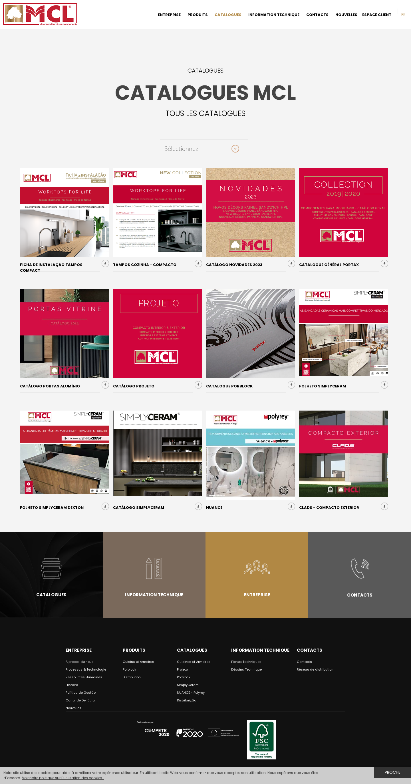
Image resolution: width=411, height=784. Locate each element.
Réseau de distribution (315, 669)
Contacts (359, 595)
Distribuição (186, 700)
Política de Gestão (81, 692)
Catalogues (51, 595)
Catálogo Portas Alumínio (50, 386)
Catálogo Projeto (133, 386)
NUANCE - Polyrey (191, 692)
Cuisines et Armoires (193, 661)
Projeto (182, 669)
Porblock (129, 669)
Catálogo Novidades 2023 (234, 264)
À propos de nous (80, 661)
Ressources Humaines (84, 677)
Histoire (72, 685)
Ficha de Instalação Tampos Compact (51, 267)
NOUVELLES (346, 14)
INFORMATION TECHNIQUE (273, 14)
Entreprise (257, 595)
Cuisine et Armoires (138, 661)
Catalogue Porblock (229, 386)
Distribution (132, 677)
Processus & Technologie (86, 669)
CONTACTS (317, 14)
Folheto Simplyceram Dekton (52, 507)
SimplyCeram (188, 685)
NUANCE (214, 507)
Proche (392, 772)
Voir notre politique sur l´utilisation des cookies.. (63, 777)
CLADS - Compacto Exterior (329, 507)
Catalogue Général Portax (329, 264)
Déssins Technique (246, 669)
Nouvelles (73, 708)
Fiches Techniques (246, 661)
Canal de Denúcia (80, 700)
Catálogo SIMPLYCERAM (138, 507)
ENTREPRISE (169, 14)
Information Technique (154, 595)
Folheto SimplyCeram (322, 386)
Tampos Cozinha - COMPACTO (144, 264)
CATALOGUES (228, 14)
